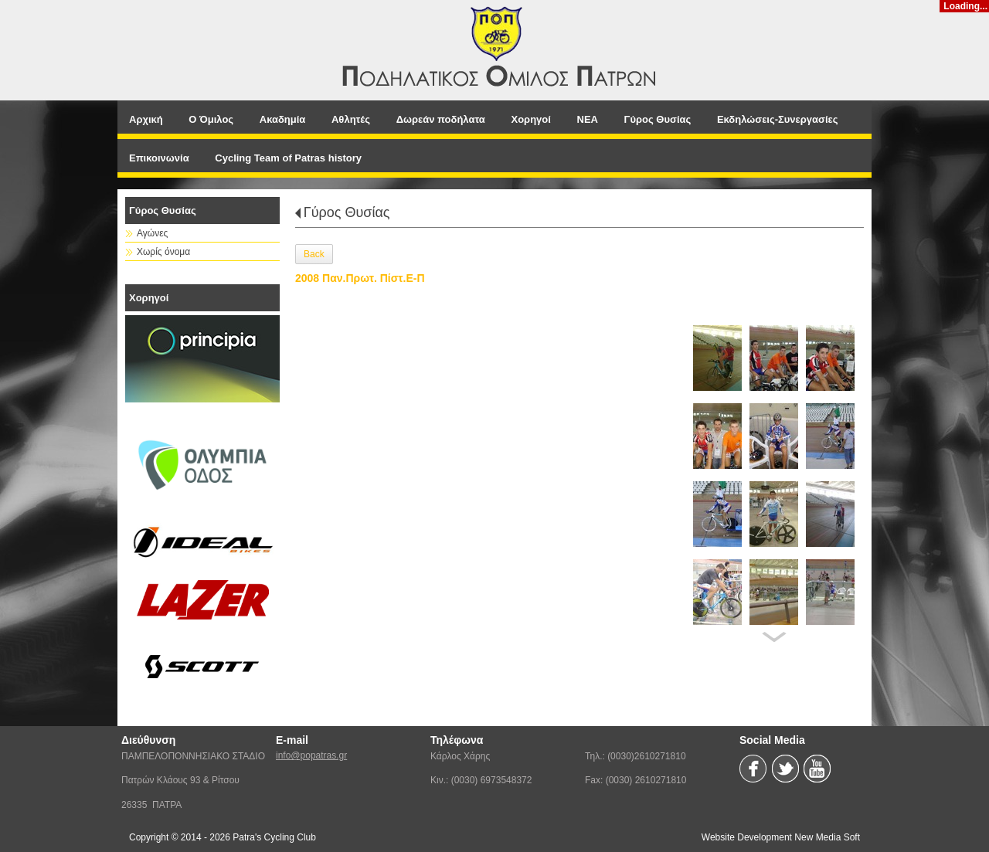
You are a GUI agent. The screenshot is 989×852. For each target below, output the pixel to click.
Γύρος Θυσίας (347, 212)
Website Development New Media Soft (781, 837)
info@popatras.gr (311, 755)
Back (314, 254)
